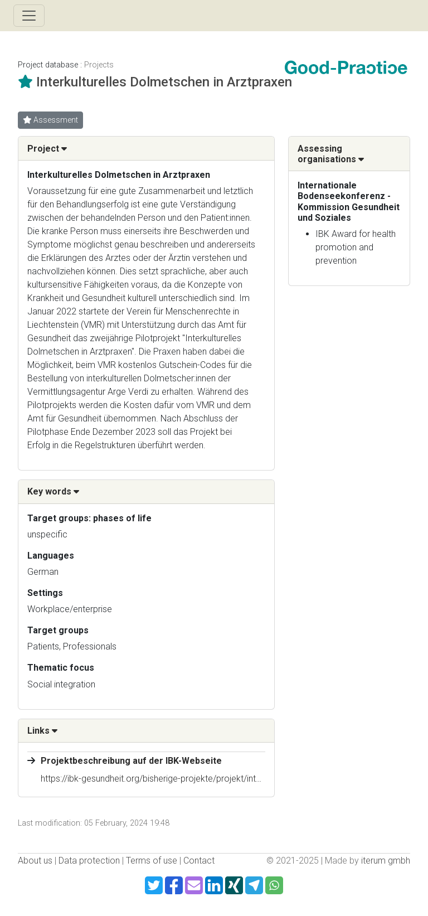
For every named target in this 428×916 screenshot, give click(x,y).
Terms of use (151, 860)
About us (35, 860)
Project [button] (47, 148)
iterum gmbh (385, 860)
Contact (199, 860)
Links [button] (42, 730)
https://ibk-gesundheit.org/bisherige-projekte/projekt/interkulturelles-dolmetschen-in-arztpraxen (225, 778)
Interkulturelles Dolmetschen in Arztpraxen (164, 82)
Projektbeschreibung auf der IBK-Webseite (131, 760)
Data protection (89, 860)
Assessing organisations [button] (331, 153)
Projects (99, 65)
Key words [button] (53, 491)
